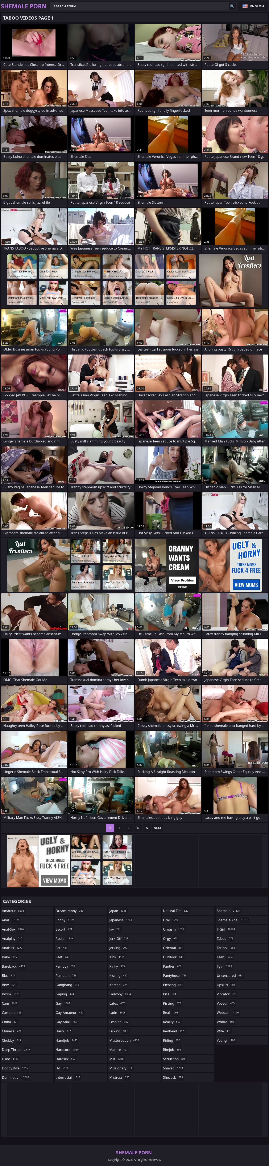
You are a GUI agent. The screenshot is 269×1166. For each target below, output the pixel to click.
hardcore (68, 1049)
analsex (13, 948)
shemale (229, 911)
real (171, 1012)
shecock (173, 1077)
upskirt (226, 985)
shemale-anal (233, 920)
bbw (9, 985)
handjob (67, 1040)
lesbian (119, 1022)
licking (119, 1031)
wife (224, 1031)
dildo (11, 1059)
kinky (117, 966)
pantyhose (175, 975)
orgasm (174, 929)
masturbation (124, 1040)
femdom (67, 975)
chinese (12, 1031)
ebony (65, 920)
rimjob (172, 1049)
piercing (173, 985)
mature (119, 1049)
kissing (118, 975)
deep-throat (16, 1049)
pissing (172, 1003)
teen (225, 957)
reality (172, 1022)
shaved (173, 1068)
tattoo (226, 948)
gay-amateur (70, 1012)
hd (63, 1068)
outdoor (174, 957)
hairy (64, 1031)
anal (11, 920)
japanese (121, 920)
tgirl (225, 966)
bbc (9, 975)
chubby (12, 1040)
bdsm (11, 994)
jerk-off (119, 938)
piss (170, 994)
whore (226, 1022)
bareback (14, 966)
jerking (118, 948)
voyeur (226, 1003)
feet (63, 957)
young (226, 1040)
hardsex (66, 1059)
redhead (174, 1031)
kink (117, 957)
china (10, 1022)
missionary (121, 1068)
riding (172, 1040)
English (257, 6)
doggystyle (15, 1068)
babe (10, 957)
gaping (65, 994)
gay (63, 1003)
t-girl (226, 929)
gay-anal (67, 1022)
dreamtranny (70, 911)
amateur (13, 911)
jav (115, 929)
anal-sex (13, 929)
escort (64, 929)
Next (158, 828)
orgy (171, 938)
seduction (175, 1059)
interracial (68, 1077)
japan (118, 911)
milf (117, 1059)
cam (10, 1003)
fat (62, 948)
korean (119, 985)
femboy (66, 966)
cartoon (12, 1012)
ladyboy (120, 994)
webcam (228, 1012)
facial (65, 938)
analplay (12, 938)
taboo (225, 938)
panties (173, 966)
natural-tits (176, 911)
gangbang (68, 985)
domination (16, 1077)
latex (117, 1003)
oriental (173, 948)
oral (171, 920)
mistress (119, 1077)
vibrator (227, 994)
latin (118, 1012)
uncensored (230, 975)
